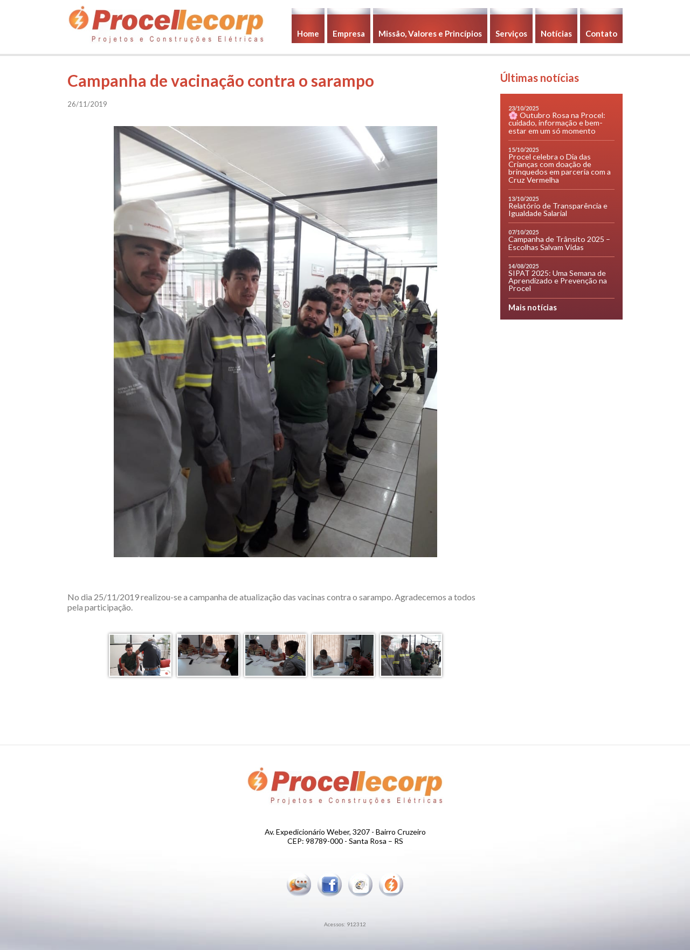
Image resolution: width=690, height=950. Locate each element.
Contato (601, 33)
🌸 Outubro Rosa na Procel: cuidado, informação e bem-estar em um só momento (556, 122)
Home (308, 33)
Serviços (511, 33)
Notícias (556, 33)
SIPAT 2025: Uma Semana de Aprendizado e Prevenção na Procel (557, 280)
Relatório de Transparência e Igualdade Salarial (558, 209)
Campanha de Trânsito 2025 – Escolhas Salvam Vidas (559, 242)
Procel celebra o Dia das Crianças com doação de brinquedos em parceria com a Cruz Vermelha (559, 168)
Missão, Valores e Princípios (430, 33)
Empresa (349, 33)
